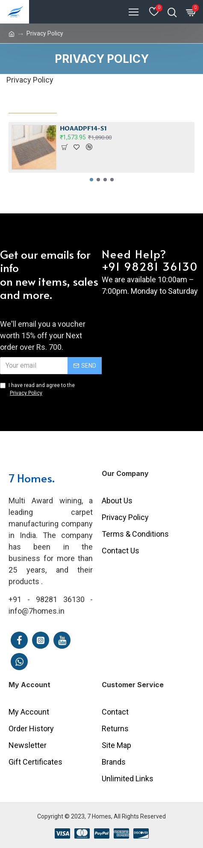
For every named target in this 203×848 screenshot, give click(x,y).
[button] (91, 179)
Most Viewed (33, 104)
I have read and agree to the (37, 389)
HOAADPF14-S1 (83, 129)
